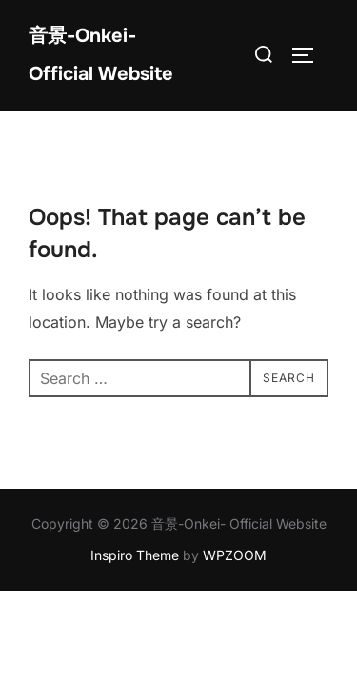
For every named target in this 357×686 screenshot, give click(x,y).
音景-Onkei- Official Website (101, 55)
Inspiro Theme (134, 555)
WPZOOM (235, 555)
